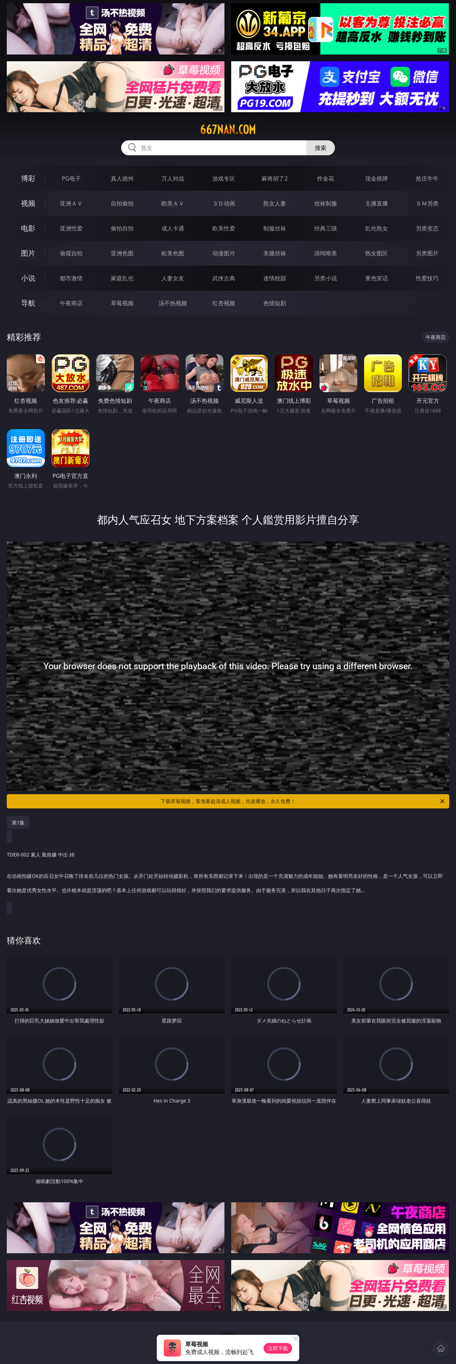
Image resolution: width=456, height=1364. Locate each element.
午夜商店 (71, 303)
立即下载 (278, 1348)
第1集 (18, 822)
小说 (28, 278)
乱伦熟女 (376, 228)
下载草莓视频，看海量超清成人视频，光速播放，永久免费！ (303, 801)
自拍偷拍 (122, 203)
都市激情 (71, 278)
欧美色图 (172, 253)
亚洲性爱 (71, 228)
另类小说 (325, 278)
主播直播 (376, 203)
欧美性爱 (223, 228)
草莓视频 (122, 303)
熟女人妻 (274, 203)
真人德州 (122, 178)
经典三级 (325, 228)
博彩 (28, 178)
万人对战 (172, 178)
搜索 (320, 148)
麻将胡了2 (274, 178)
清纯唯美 (325, 253)
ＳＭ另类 (427, 203)
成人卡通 (172, 228)
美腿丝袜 (274, 253)
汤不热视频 (173, 303)
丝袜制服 (325, 203)
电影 (28, 228)
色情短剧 (274, 303)
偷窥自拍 (71, 253)
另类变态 (427, 228)
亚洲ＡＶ (71, 203)
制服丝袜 (274, 228)
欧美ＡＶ (172, 203)
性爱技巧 (427, 278)
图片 (28, 253)
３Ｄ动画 (223, 203)
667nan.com (228, 130)
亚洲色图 (122, 253)
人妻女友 (172, 278)
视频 (28, 203)
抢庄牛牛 (427, 178)
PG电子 (71, 178)
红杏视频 (223, 303)
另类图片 (427, 253)
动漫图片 (223, 253)
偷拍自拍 (122, 228)
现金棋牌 (376, 178)
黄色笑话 (376, 278)
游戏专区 (223, 178)
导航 (28, 303)
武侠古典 (223, 278)
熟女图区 (376, 253)
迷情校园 (274, 278)
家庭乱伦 (122, 278)
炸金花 (325, 178)
